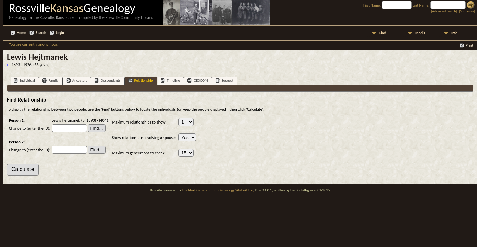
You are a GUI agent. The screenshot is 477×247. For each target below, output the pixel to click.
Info (454, 33)
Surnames (467, 11)
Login (60, 33)
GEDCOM (197, 80)
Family (50, 80)
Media (420, 33)
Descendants (107, 80)
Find (382, 33)
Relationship (140, 80)
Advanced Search (444, 11)
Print (469, 45)
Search (41, 33)
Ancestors (76, 80)
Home (21, 33)
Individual (24, 80)
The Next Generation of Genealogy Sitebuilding (217, 190)
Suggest (225, 80)
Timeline (170, 80)
